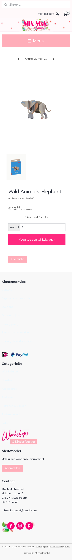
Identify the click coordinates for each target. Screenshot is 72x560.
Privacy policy (10, 324)
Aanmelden (12, 468)
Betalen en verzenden (15, 332)
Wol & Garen (10, 371)
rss (46, 546)
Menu (36, 40)
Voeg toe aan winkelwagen (37, 239)
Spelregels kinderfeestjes (17, 341)
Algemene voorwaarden (17, 298)
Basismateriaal (11, 414)
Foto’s (5, 422)
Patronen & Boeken (14, 405)
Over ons (7, 306)
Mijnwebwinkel (42, 553)
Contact (7, 289)
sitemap (40, 546)
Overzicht (17, 259)
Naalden (7, 380)
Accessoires (9, 388)
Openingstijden (11, 315)
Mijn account (49, 13)
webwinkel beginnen (60, 546)
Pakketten (8, 397)
